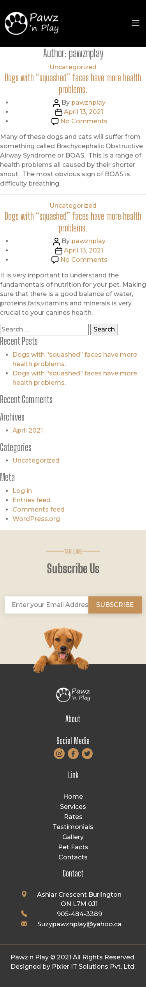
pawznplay (88, 102)
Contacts (73, 857)
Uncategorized (73, 67)
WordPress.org (36, 518)
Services (73, 806)
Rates (73, 816)
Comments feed (38, 509)
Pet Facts (73, 847)
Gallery (73, 837)
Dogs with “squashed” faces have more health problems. (73, 83)
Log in (22, 490)
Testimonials (73, 827)
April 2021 (27, 430)
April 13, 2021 (83, 112)
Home (73, 796)
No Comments (83, 121)
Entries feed (31, 500)
